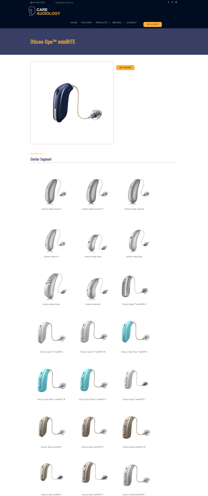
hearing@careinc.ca (64, 2)
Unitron (110, 446)
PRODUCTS (117, 12)
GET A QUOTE (169, 12)
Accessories (75, 462)
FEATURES (102, 12)
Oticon (110, 457)
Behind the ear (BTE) (79, 452)
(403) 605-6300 (37, 2)
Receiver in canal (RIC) (80, 446)
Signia (109, 452)
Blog (35, 457)
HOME (89, 12)
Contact (36, 452)
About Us (37, 446)
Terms (36, 462)
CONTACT (147, 12)
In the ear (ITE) (76, 457)
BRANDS (133, 12)
